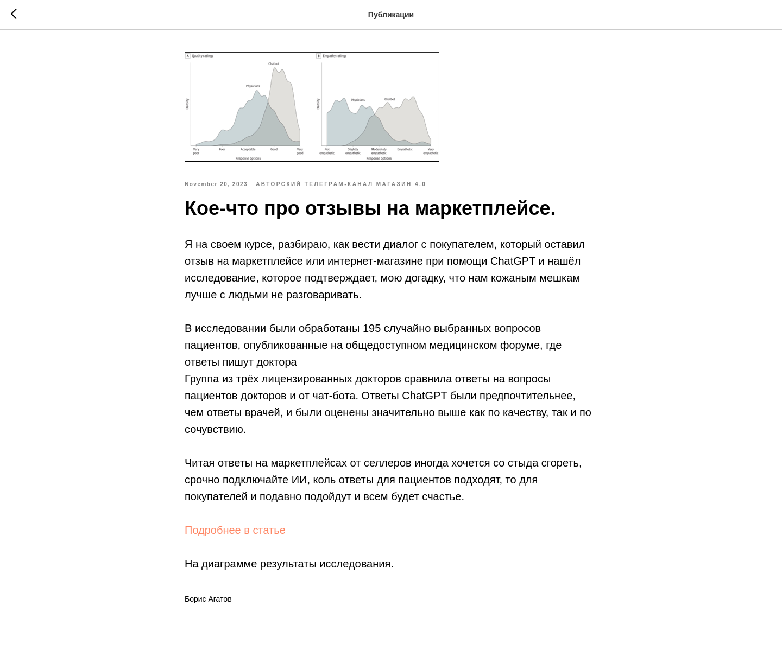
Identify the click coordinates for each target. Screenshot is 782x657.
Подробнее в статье (235, 530)
